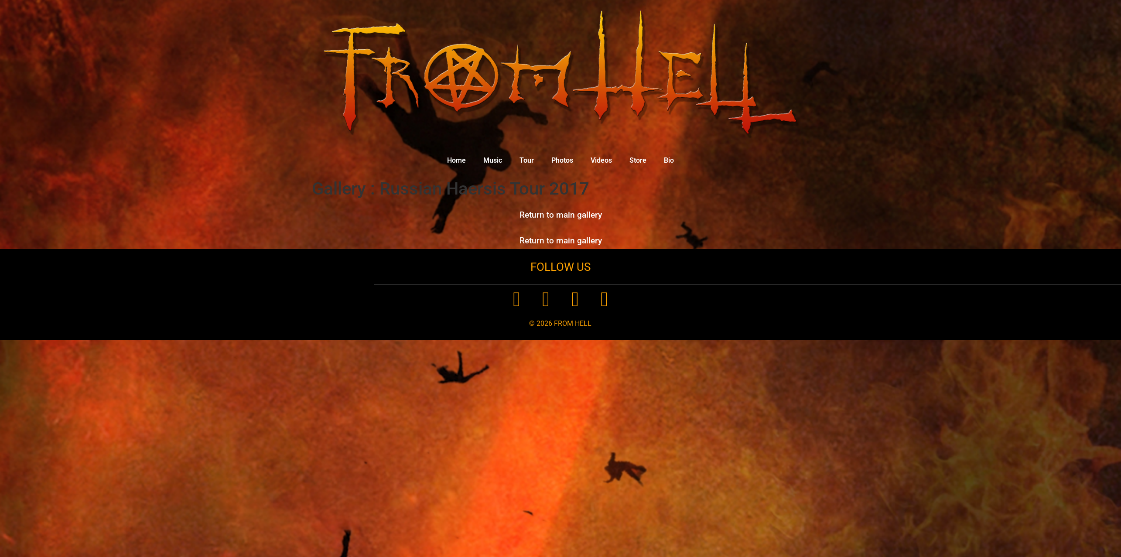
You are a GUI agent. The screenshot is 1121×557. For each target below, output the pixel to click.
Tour (526, 160)
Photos (562, 160)
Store (637, 160)
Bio (669, 160)
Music (492, 160)
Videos (601, 160)
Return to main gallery (560, 215)
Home (456, 160)
